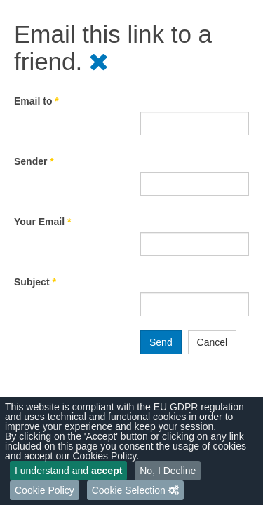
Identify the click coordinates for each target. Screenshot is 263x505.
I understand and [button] (68, 470)
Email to (36, 101)
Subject (35, 282)
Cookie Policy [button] (44, 490)
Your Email (42, 221)
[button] (135, 490)
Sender (34, 161)
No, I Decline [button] (168, 470)
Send (161, 342)
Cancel (212, 342)
